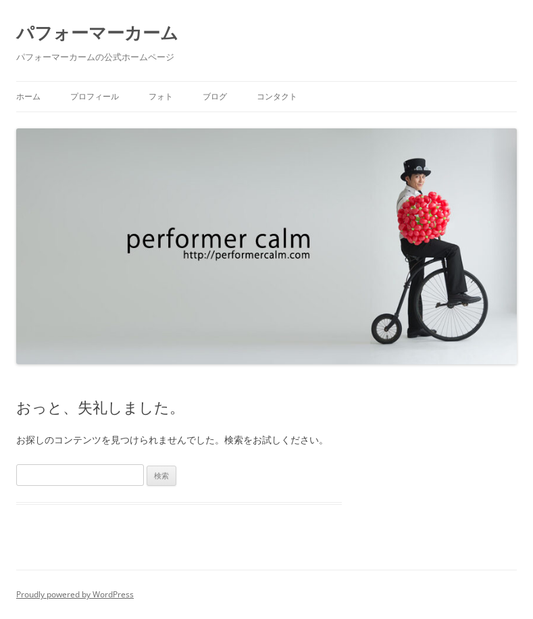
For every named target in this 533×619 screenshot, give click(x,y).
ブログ (215, 96)
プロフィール (94, 96)
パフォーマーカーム (97, 32)
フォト (161, 96)
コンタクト (277, 96)
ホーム (28, 96)
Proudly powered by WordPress (75, 594)
